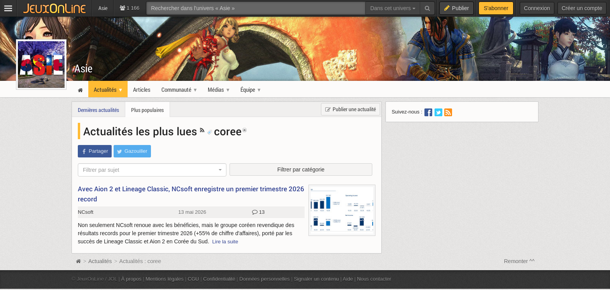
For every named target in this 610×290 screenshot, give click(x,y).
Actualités (100, 261)
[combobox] (152, 169)
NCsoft (85, 212)
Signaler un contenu (316, 279)
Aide (348, 279)
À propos (131, 279)
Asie (83, 68)
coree (224, 131)
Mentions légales (164, 279)
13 (258, 212)
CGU (193, 279)
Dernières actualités (98, 110)
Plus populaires (147, 110)
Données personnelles (264, 279)
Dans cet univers (392, 8)
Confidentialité (219, 279)
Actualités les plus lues (141, 131)
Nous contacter (374, 279)
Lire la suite (225, 242)
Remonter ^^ (519, 261)
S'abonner (496, 8)
